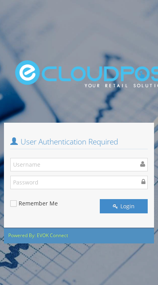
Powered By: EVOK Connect (38, 235)
